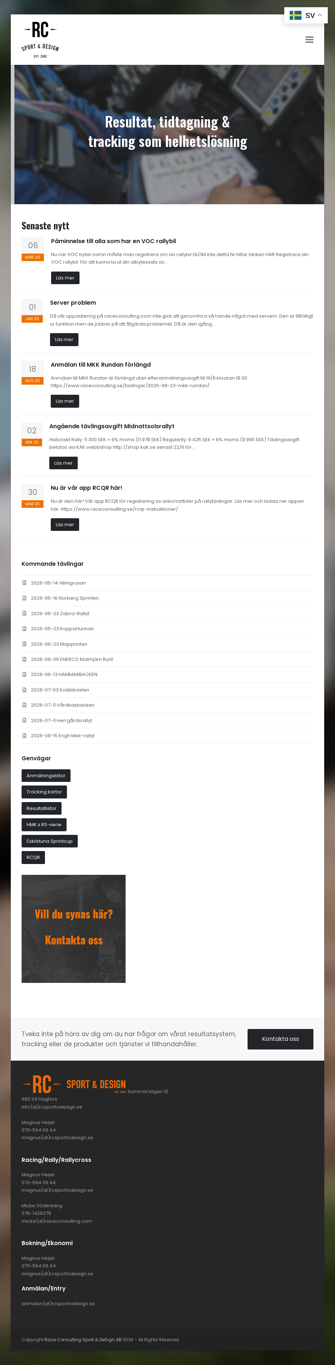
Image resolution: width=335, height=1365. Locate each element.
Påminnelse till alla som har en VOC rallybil (113, 241)
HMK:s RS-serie (44, 824)
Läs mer (65, 277)
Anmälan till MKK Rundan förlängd (101, 365)
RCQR (33, 857)
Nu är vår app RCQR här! (86, 488)
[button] (309, 39)
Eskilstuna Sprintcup (50, 841)
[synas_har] (74, 981)
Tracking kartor (44, 791)
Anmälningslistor (46, 775)
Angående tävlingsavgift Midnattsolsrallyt (112, 426)
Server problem (73, 303)
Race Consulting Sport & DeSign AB (83, 1340)
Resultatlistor (41, 808)
